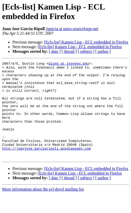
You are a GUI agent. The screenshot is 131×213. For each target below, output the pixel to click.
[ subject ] (86, 51)
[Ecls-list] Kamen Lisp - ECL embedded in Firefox (86, 42)
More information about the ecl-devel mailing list (43, 208)
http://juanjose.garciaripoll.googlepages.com (46, 166)
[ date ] (54, 51)
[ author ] (103, 51)
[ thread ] (69, 51)
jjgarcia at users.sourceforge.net (72, 29)
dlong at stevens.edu (68, 64)
